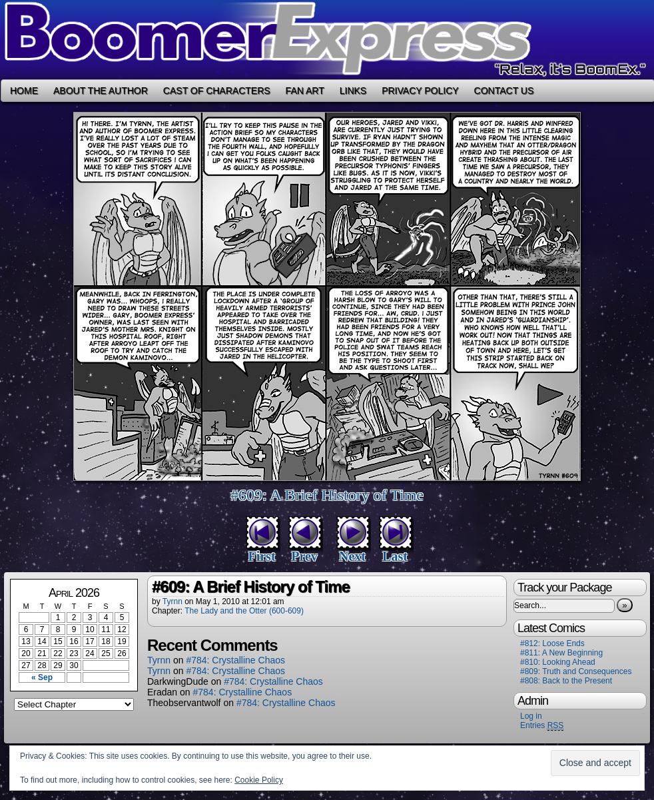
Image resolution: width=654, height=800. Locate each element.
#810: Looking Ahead (557, 662)
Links (353, 90)
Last (395, 556)
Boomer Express (327, 39)
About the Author (100, 90)
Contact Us (504, 90)
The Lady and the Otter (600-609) (244, 610)
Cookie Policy (258, 780)
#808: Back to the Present (566, 680)
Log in (531, 716)
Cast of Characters (216, 90)
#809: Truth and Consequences (575, 671)
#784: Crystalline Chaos (235, 660)
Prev (304, 556)
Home (24, 90)
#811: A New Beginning (561, 652)
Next (352, 556)
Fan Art (305, 90)
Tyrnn (172, 601)
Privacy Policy (420, 90)
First (261, 556)
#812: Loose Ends (552, 643)
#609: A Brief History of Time (327, 495)
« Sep (42, 677)
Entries (541, 726)
